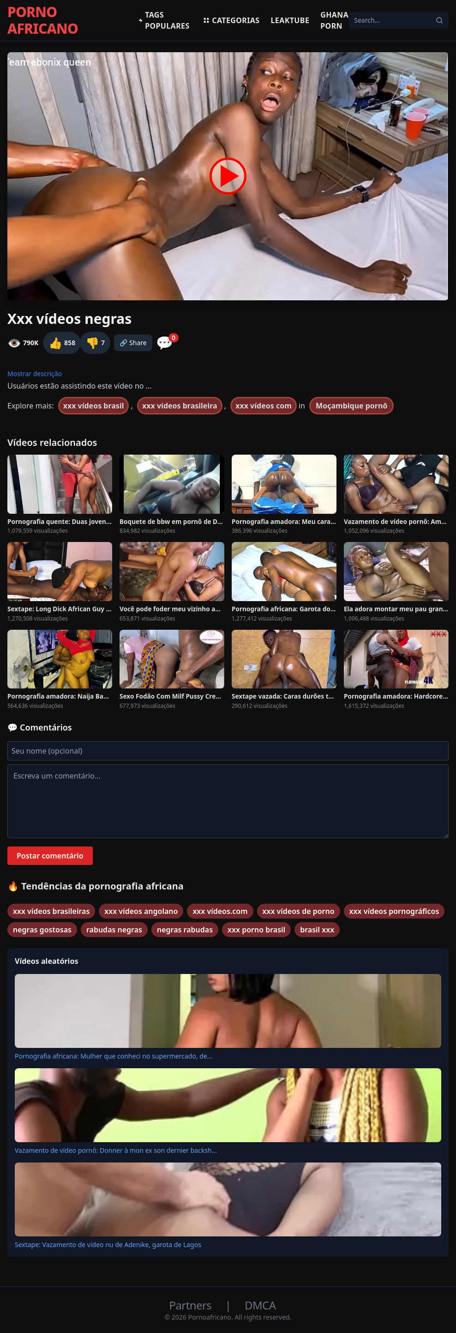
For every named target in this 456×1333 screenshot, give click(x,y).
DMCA (260, 1305)
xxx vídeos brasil (93, 406)
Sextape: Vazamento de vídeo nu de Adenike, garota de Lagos (108, 1244)
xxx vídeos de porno (299, 911)
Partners (191, 1305)
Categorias (231, 20)
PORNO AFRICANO (42, 20)
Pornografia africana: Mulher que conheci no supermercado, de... (113, 1056)
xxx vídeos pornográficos (394, 911)
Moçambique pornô (351, 406)
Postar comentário (50, 856)
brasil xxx (317, 930)
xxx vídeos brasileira (179, 406)
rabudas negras (114, 930)
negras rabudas (185, 930)
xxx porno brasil (256, 930)
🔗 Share (133, 342)
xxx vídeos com (263, 406)
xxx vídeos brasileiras (51, 911)
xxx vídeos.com (219, 911)
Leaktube (290, 20)
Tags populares (164, 20)
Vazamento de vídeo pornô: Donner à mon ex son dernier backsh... (116, 1150)
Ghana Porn (334, 20)
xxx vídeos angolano (141, 911)
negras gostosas (42, 930)
